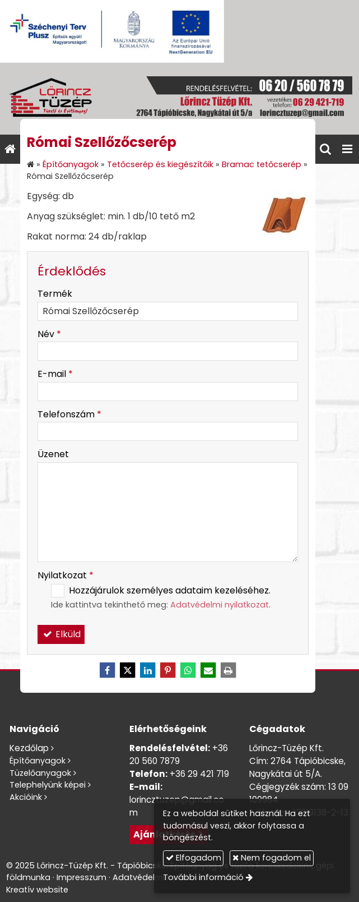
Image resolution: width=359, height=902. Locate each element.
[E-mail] (208, 670)
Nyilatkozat (66, 575)
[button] (347, 149)
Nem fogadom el (271, 857)
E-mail (55, 373)
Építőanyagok (38, 760)
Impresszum (81, 877)
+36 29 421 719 (199, 774)
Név (49, 334)
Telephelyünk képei (48, 784)
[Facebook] (107, 670)
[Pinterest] (168, 670)
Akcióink (26, 797)
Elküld (61, 634)
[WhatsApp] (188, 670)
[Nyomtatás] (228, 670)
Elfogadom (193, 857)
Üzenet (53, 454)
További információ (203, 877)
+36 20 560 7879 (178, 754)
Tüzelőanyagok (40, 773)
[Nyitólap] (179, 98)
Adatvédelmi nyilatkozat (219, 604)
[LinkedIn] (148, 670)
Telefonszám (69, 414)
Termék (55, 293)
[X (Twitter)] (128, 670)
